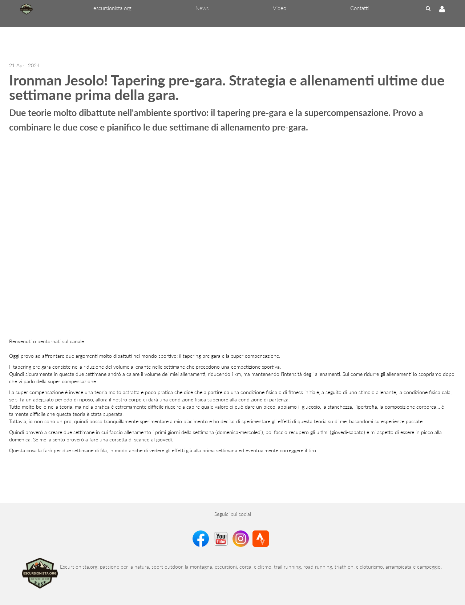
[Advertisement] (132, 43)
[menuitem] (112, 8)
